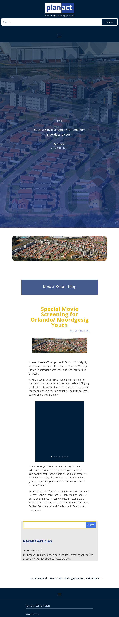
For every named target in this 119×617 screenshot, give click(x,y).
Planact (61, 143)
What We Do (33, 614)
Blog (59, 120)
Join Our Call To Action (38, 605)
